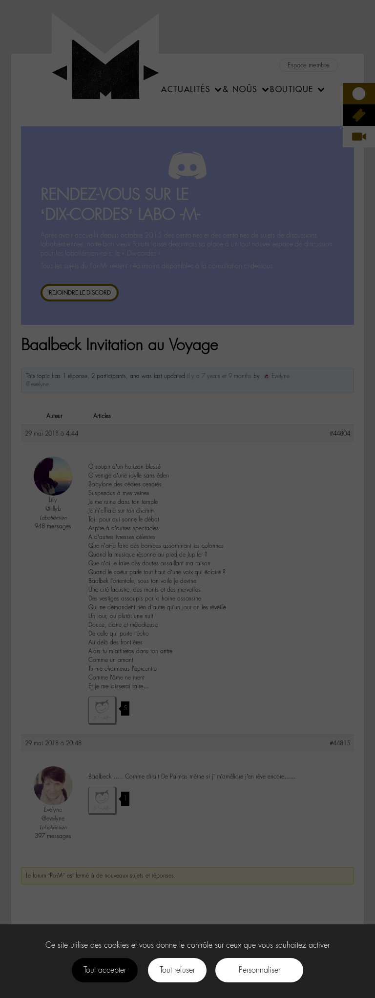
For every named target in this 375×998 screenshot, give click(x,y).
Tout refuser (177, 970)
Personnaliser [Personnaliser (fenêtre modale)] (259, 970)
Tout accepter (104, 970)
